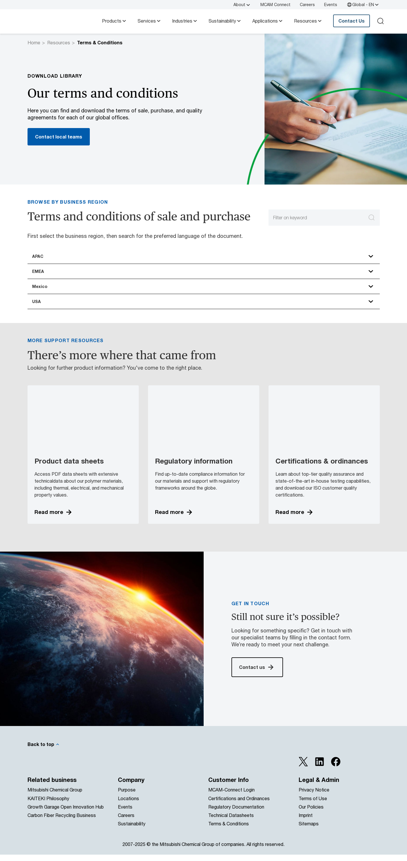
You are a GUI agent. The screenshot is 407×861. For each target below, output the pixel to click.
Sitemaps (309, 830)
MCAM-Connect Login (231, 796)
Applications (268, 21)
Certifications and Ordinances (239, 804)
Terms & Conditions (228, 830)
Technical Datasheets (231, 821)
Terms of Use (313, 804)
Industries (185, 21)
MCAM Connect (275, 4)
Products (114, 21)
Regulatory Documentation (236, 813)
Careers (307, 4)
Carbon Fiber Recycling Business (62, 821)
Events (330, 4)
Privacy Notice (314, 796)
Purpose (127, 796)
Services (150, 21)
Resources (308, 21)
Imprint (306, 821)
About (242, 4)
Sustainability (225, 21)
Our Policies (311, 813)
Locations (128, 804)
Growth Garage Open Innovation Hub (66, 813)
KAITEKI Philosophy (48, 804)
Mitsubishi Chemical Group (55, 796)
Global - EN (363, 5)
